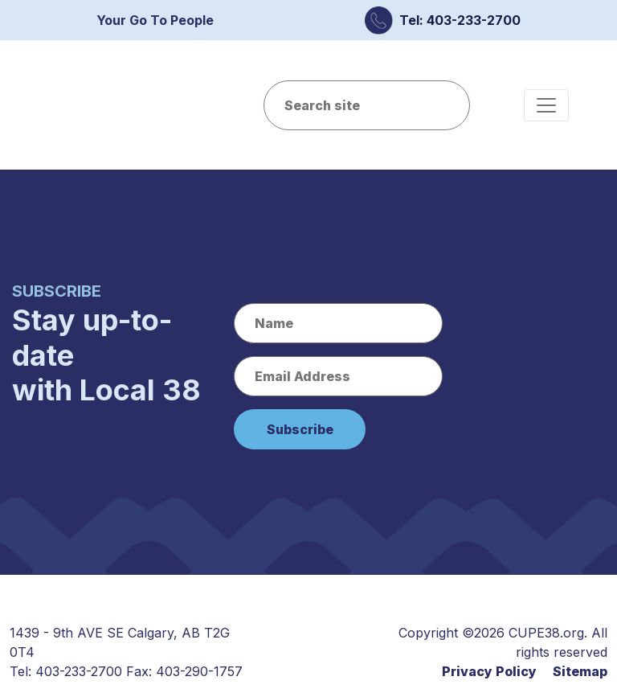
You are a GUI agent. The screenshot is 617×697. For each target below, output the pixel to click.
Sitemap (580, 671)
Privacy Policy (489, 671)
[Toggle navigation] (546, 105)
